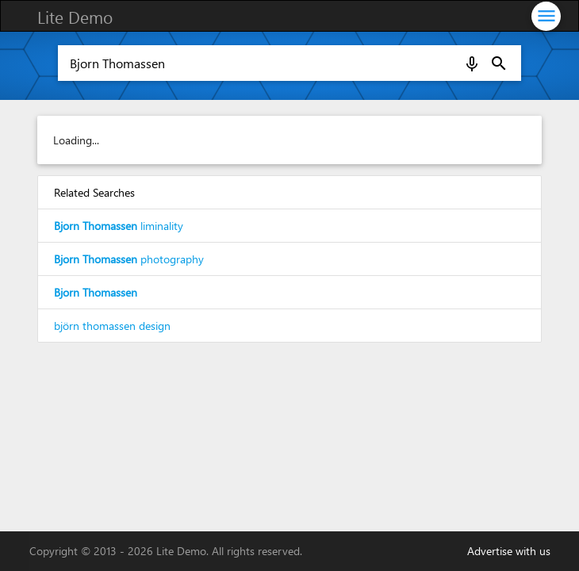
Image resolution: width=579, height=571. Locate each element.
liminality (118, 225)
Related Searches (94, 192)
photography (129, 258)
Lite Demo (75, 17)
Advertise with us (508, 550)
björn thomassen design (112, 325)
